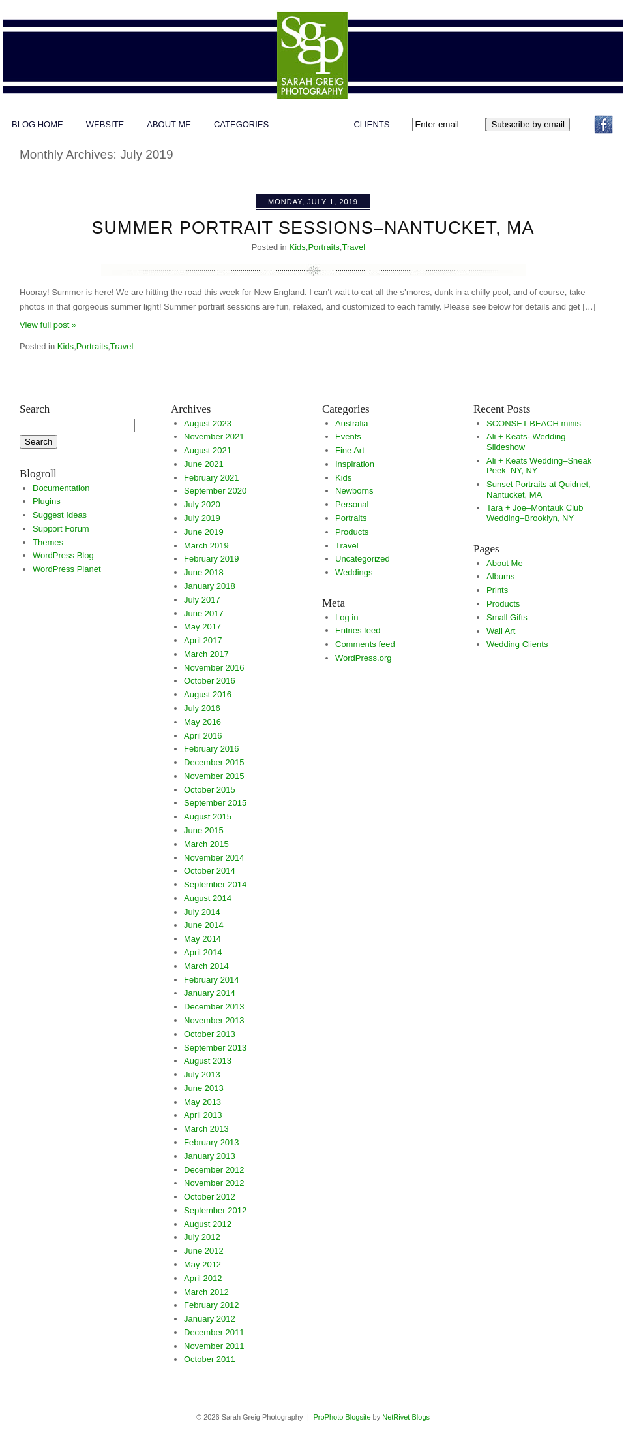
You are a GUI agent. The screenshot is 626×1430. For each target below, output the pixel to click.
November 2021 (214, 436)
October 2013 (209, 1034)
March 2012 (206, 1292)
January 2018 (209, 586)
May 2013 (202, 1102)
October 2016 (209, 681)
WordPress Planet (67, 569)
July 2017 (202, 600)
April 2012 (203, 1278)
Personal (351, 504)
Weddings (354, 572)
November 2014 (214, 858)
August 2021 (207, 450)
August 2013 (207, 1061)
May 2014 (202, 939)
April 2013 (203, 1115)
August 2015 (207, 816)
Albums (500, 576)
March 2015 (206, 844)
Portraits (323, 247)
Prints (497, 590)
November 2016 (214, 668)
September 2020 (215, 491)
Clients (371, 124)
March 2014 (206, 966)
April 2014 (203, 952)
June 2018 (204, 572)
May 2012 (202, 1264)
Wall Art (500, 631)
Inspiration (354, 464)
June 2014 (204, 925)
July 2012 (202, 1237)
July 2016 (202, 708)
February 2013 (211, 1142)
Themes (48, 542)
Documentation (61, 488)
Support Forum (61, 528)
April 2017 (203, 640)
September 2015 (215, 803)
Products (351, 532)
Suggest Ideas (60, 515)
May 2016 (202, 722)
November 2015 (214, 776)
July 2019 (202, 518)
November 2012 (214, 1183)
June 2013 (204, 1088)
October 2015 (209, 790)
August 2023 (207, 423)
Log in (346, 617)
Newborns (354, 491)
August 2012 (207, 1224)
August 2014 (207, 898)
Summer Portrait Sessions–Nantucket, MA (312, 228)
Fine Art (350, 450)
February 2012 (211, 1305)
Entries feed (357, 630)
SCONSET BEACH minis (533, 423)
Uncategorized (362, 559)
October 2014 (209, 871)
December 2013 (214, 1006)
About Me (169, 124)
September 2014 (215, 884)
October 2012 (209, 1196)
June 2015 (204, 830)
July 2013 (202, 1074)
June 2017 (204, 613)
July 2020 (202, 504)
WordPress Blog (63, 555)
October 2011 (209, 1359)
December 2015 (214, 762)
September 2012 (215, 1210)
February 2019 (211, 559)
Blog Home (37, 124)
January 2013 (209, 1156)
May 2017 (202, 626)
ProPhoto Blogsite (341, 1417)
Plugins (47, 501)
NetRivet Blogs (406, 1417)
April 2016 (203, 735)
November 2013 (214, 1020)
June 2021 (204, 464)
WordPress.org (363, 658)
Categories (241, 124)
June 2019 (204, 532)
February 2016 (211, 749)
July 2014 (202, 912)
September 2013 (215, 1048)
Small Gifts (507, 617)
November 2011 (214, 1346)
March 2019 (206, 545)
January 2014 (209, 993)
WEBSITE (105, 124)
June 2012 (204, 1251)
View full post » (48, 325)
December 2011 (214, 1332)
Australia (351, 423)
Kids (297, 247)
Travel (353, 247)
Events (348, 436)
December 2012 (214, 1170)
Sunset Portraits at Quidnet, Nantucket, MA (538, 489)
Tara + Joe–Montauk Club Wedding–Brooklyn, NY (535, 513)
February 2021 (211, 478)
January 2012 (209, 1319)
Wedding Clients (517, 644)
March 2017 (206, 654)
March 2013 (206, 1129)
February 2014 (211, 980)
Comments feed (365, 644)
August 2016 (207, 694)
